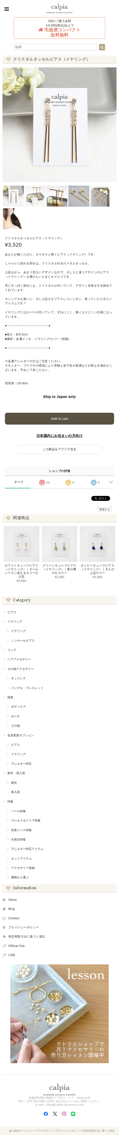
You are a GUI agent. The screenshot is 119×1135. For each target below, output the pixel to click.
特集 (10, 801)
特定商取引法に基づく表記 (26, 936)
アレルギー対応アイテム (27, 849)
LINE (11, 955)
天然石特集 (18, 839)
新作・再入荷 (16, 773)
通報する (104, 509)
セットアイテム (21, 858)
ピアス (11, 612)
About (12, 899)
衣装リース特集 (21, 830)
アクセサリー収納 (23, 868)
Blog (11, 909)
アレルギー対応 (21, 763)
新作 (14, 782)
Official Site (16, 946)
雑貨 (10, 697)
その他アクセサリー (20, 669)
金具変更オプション (20, 735)
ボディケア (18, 706)
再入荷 (15, 792)
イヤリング (14, 621)
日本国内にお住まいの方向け (59, 436)
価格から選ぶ (20, 877)
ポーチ (15, 716)
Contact (13, 918)
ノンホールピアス (23, 640)
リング (11, 650)
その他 (15, 725)
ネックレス (18, 678)
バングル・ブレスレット (27, 688)
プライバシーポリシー (23, 927)
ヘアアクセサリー (19, 659)
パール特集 (18, 811)
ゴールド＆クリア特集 (26, 820)
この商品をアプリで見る (59, 449)
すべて (18, 482)
